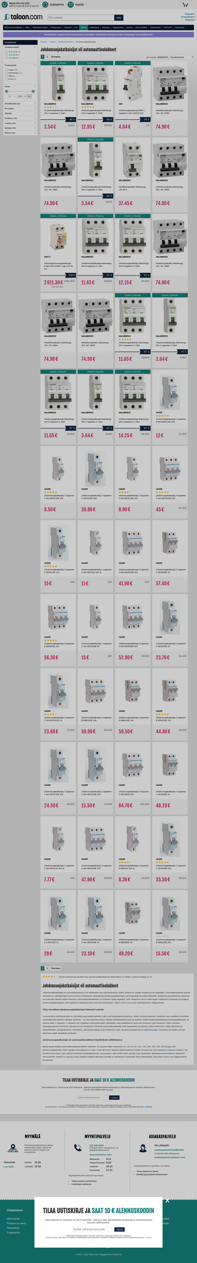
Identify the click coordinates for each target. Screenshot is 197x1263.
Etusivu (44, 42)
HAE (119, 18)
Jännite (20, 113)
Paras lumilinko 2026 (113, 1230)
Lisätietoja (148, 1107)
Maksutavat (13, 1218)
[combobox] (81, 18)
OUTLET (168, 27)
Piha (27, 27)
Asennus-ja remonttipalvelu (69, 1218)
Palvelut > (190, 20)
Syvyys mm (20, 128)
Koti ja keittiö (141, 27)
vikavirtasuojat (151, 1030)
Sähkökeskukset (65, 42)
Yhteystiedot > (188, 17)
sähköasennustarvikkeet (163, 1053)
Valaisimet (94, 27)
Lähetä (114, 1098)
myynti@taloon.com (100, 1154)
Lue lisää (9, 1166)
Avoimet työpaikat (159, 1218)
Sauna (129, 27)
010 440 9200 (96, 1145)
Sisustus (106, 27)
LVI (76, 27)
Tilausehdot (13, 1228)
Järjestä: (162, 57)
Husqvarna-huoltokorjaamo (69, 1223)
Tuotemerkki (20, 65)
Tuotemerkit (155, 27)
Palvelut (60, 1210)
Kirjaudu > (190, 14)
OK (29, 96)
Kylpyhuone (118, 27)
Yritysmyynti (61, 1228)
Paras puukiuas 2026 (113, 1235)
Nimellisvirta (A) (20, 103)
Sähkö (83, 27)
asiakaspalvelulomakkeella (169, 1150)
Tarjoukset (179, 27)
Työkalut (67, 27)
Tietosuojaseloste (159, 1223)
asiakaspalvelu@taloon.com (170, 1157)
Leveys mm (20, 123)
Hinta (20, 86)
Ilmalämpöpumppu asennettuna (112, 1220)
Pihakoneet (56, 27)
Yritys (154, 1210)
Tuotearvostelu (20, 47)
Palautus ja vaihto (16, 1223)
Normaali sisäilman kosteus (117, 1226)
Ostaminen (15, 1210)
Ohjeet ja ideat (112, 1210)
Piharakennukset (40, 27)
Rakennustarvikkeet (13, 27)
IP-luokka (20, 108)
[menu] (98, 27)
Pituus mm (20, 133)
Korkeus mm (20, 118)
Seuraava (55, 56)
